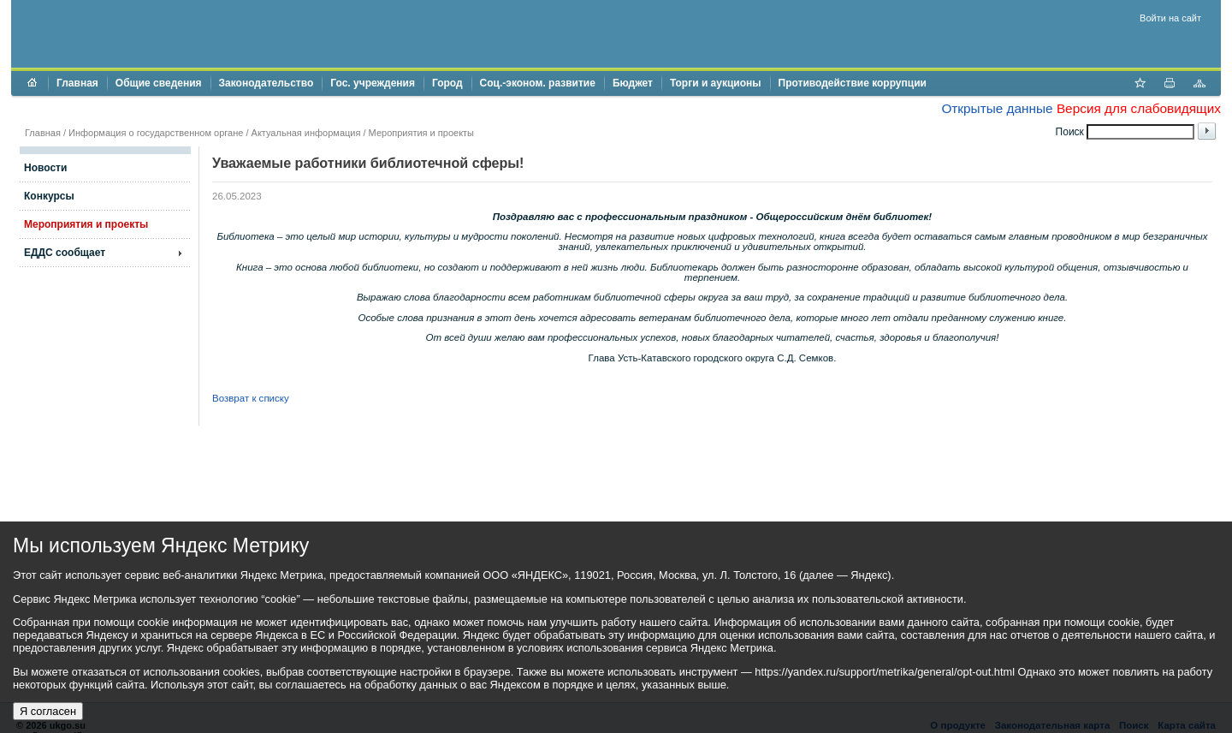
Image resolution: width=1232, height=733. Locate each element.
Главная (77, 83)
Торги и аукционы (715, 83)
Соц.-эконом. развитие (537, 83)
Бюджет (633, 83)
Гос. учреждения (372, 83)
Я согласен (48, 711)
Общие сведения (159, 83)
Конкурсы (49, 196)
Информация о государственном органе (155, 133)
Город (447, 83)
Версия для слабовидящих (1139, 108)
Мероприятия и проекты (421, 133)
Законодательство (266, 83)
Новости (45, 168)
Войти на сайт (1170, 18)
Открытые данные (996, 108)
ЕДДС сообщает (64, 253)
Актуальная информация (306, 133)
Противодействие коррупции (853, 83)
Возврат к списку (250, 398)
